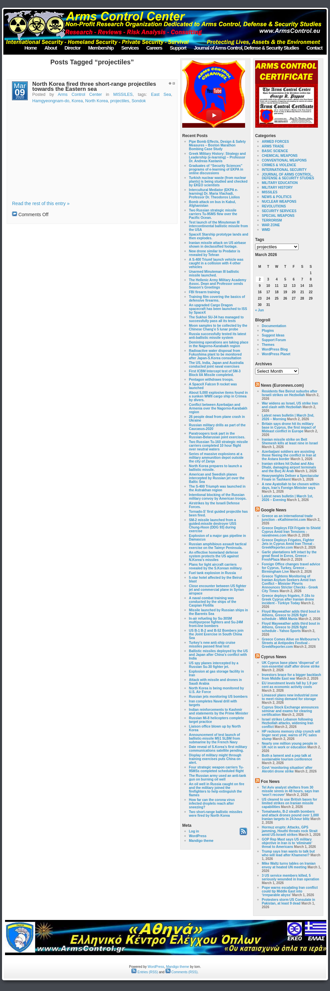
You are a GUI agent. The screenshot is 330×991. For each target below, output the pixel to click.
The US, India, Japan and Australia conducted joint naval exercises (216, 364)
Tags (259, 239)
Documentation (274, 326)
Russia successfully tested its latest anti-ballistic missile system (217, 335)
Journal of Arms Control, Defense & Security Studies (246, 48)
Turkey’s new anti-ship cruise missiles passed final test (212, 644)
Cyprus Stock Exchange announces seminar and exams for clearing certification (290, 711)
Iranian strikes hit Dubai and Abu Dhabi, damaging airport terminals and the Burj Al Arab (289, 467)
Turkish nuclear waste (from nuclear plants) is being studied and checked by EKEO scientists (218, 181)
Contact (314, 48)
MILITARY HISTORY (277, 187)
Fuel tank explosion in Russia (212, 573)
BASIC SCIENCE (275, 151)
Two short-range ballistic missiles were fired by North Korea (215, 813)
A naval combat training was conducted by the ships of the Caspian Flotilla (212, 601)
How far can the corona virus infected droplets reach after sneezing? (212, 803)
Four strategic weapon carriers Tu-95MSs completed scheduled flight (216, 769)
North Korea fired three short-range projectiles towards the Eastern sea (94, 86)
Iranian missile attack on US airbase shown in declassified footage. (217, 244)
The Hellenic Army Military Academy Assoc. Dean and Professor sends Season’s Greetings (217, 283)
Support (178, 48)
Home (30, 48)
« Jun (259, 310)
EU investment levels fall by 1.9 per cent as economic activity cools (290, 685)
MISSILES (123, 94)
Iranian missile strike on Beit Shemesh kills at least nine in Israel (290, 441)
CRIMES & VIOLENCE (279, 165)
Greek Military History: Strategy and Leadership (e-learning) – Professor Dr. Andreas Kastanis (217, 157)
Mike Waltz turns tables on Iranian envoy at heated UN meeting (289, 865)
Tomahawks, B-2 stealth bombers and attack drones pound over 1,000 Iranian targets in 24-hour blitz (290, 815)
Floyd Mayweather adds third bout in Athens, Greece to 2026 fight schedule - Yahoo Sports (291, 627)
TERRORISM (272, 220)
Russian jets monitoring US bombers (218, 696)
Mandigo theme (201, 841)
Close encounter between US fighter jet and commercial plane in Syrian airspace (217, 589)
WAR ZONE (271, 225)
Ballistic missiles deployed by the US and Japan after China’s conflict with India (218, 654)
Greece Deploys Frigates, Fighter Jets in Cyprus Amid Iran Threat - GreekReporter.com (288, 543)
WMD (266, 230)
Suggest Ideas (273, 335)
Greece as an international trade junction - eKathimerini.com (287, 517)
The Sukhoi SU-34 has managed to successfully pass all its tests (216, 319)
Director (73, 48)
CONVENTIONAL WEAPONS (284, 160)
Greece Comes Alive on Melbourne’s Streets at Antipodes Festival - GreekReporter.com (291, 642)
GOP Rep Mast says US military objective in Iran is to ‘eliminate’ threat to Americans (287, 843)
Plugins (268, 330)
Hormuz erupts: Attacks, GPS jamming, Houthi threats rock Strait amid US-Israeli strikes (290, 831)
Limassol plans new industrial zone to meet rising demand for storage (290, 697)
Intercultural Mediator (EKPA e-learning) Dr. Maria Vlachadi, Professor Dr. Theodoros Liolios (214, 193)
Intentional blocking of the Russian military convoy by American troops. (217, 496)
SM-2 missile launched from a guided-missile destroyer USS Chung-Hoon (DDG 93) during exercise (212, 525)
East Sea (161, 94)
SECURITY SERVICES (279, 211)
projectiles (119, 101)
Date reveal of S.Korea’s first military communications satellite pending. (218, 748)
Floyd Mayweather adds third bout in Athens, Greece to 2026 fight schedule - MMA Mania (291, 615)
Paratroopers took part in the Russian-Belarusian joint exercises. (217, 435)
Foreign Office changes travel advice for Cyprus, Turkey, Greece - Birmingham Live (291, 567)
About (50, 48)
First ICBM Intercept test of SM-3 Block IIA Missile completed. (214, 373)
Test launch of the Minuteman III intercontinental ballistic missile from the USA (218, 226)
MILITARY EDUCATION (280, 183)
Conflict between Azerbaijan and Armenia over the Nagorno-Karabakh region (218, 408)
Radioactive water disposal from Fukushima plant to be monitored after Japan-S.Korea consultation (215, 354)
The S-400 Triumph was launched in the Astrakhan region (217, 488)
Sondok (138, 101)
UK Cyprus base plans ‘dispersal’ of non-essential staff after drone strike (291, 664)
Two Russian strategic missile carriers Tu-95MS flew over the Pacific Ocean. (213, 214)
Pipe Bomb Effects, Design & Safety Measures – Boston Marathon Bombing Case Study (217, 145)
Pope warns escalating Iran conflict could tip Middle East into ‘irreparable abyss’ (290, 891)
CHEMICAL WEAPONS (280, 156)
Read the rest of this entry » (41, 203)
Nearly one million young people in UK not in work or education (289, 745)
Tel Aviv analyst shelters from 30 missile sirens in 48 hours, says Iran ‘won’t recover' (290, 791)
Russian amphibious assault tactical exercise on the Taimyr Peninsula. (217, 546)
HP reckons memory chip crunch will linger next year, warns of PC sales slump (291, 735)
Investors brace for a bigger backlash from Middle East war (291, 676)
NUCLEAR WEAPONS (279, 201)
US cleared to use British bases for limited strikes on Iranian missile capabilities (289, 803)
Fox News (270, 781)
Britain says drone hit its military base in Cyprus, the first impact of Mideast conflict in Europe (289, 427)
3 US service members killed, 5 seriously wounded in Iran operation (290, 877)
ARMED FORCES (275, 141)
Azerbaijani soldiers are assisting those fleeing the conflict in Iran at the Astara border (289, 455)
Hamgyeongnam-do (51, 101)
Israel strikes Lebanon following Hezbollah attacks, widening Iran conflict (287, 723)
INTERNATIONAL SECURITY (284, 170)
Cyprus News (273, 657)
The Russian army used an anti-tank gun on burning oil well (217, 777)
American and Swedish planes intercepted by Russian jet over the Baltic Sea (216, 478)
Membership (100, 48)
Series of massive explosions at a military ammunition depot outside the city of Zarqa (216, 457)
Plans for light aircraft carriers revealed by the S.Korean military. (215, 566)
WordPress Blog (275, 349)
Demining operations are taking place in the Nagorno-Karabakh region (218, 344)
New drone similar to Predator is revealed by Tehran (214, 253)
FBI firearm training (204, 292)
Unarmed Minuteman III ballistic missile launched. (214, 273)
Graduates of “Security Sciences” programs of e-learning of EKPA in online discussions (216, 169)
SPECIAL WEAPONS (278, 216)
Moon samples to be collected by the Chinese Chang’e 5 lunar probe (218, 327)
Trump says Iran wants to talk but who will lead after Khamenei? (288, 853)
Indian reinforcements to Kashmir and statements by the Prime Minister (218, 711)
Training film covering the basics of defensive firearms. (217, 298)
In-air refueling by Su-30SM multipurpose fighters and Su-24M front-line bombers (216, 622)
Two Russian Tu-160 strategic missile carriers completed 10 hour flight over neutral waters (218, 445)
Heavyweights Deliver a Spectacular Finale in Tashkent (290, 477)
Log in (194, 831)
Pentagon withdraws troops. (211, 379)
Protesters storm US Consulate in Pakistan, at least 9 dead (288, 901)
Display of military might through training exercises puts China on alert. (215, 758)
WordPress (198, 836)
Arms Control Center (80, 94)
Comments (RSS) (182, 972)
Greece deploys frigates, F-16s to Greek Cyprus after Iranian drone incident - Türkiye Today (288, 599)
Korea (77, 101)
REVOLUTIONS (274, 206)
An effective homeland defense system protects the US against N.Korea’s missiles (214, 556)
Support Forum (274, 340)
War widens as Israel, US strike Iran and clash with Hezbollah (290, 405)
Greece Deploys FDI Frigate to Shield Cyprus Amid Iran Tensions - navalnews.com (291, 531)
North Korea (96, 101)
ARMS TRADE (273, 146)
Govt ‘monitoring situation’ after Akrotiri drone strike (287, 769)
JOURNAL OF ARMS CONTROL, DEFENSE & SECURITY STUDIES (288, 176)
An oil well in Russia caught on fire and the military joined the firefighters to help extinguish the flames (216, 789)
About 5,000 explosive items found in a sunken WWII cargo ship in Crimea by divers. (218, 396)
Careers (154, 48)
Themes (268, 345)
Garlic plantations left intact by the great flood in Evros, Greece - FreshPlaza (289, 555)
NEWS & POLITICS (277, 197)
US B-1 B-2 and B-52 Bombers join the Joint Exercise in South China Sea (216, 634)
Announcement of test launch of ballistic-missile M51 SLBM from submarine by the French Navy (214, 738)
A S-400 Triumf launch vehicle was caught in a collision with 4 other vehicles (216, 263)
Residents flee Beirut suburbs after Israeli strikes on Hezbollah (289, 393)
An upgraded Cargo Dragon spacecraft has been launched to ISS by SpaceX (218, 308)
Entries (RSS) (144, 972)
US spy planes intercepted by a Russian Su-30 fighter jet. (213, 665)
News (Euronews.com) (282, 385)
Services (130, 48)
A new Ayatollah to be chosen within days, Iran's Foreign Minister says (290, 486)
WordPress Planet (276, 354)
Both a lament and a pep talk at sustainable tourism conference (287, 757)
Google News (273, 510)
